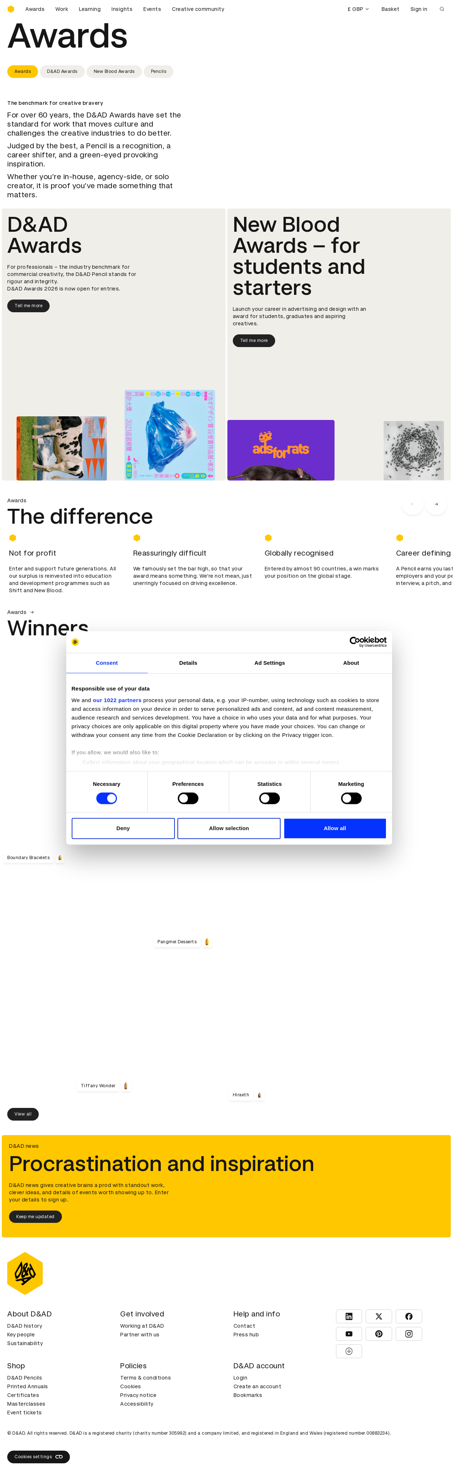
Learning (90, 9)
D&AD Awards (62, 71)
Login (241, 1378)
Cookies (130, 1386)
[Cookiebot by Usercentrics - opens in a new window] (355, 641)
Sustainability (25, 1343)
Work (61, 9)
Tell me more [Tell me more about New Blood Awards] (254, 340)
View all (22, 1114)
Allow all (335, 828)
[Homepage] (10, 9)
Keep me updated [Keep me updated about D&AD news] (35, 1216)
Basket (391, 9)
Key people (21, 1334)
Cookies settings (38, 1456)
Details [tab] (188, 663)
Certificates (23, 1395)
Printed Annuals (27, 1386)
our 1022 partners (117, 700)
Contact (245, 1326)
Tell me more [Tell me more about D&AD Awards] (28, 305)
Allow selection (229, 828)
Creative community (198, 9)
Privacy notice (138, 1395)
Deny (123, 828)
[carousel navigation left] (413, 504)
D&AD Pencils (24, 1378)
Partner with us (140, 1334)
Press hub (246, 1334)
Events (152, 9)
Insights (122, 9)
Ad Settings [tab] (270, 663)
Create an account (258, 1386)
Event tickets (24, 1412)
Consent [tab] (107, 663)
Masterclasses (26, 1404)
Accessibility (137, 1404)
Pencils (159, 71)
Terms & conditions (145, 1378)
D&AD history (24, 1326)
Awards (35, 9)
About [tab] (351, 663)
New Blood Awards (114, 71)
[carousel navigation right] (436, 504)
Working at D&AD (142, 1326)
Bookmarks (248, 1395)
